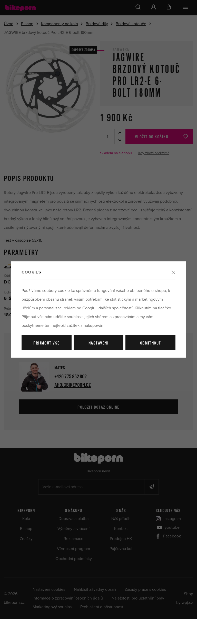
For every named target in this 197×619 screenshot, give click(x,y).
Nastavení (98, 343)
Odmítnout (150, 343)
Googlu (88, 308)
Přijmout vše (46, 343)
